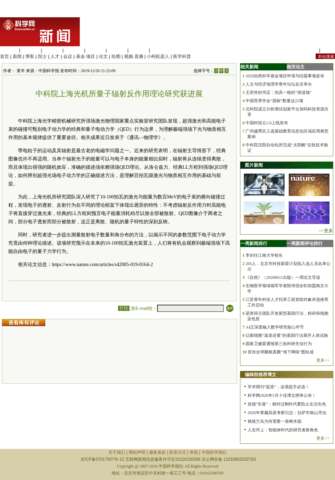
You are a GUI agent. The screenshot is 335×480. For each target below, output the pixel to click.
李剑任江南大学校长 (264, 255)
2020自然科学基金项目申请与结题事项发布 (285, 76)
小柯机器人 (158, 56)
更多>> (322, 360)
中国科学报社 (214, 452)
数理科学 (139, 50)
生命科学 (9, 50)
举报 (194, 452)
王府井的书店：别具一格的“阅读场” (279, 92)
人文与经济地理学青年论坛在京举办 (279, 84)
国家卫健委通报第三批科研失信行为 (279, 343)
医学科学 (31, 50)
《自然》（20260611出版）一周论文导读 (283, 277)
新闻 (17, 56)
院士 (42, 56)
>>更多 (326, 230)
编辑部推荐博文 (260, 374)
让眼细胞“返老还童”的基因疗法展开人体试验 (287, 335)
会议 (67, 56)
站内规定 (309, 50)
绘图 (116, 56)
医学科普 (182, 56)
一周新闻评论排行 (305, 243)
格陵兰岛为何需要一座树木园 (275, 421)
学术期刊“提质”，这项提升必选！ (278, 386)
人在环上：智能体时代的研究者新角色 (283, 430)
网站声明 (137, 452)
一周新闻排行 (253, 243)
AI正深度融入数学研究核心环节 (275, 327)
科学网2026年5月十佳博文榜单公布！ (282, 395)
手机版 (328, 50)
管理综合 (160, 50)
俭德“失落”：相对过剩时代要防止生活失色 (287, 404)
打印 (124, 308)
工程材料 (74, 50)
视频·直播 (133, 56)
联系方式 (177, 452)
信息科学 (95, 50)
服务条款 (157, 452)
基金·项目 (85, 56)
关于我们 (116, 452)
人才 (54, 56)
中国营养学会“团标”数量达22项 (274, 100)
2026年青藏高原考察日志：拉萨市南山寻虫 (287, 412)
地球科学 (117, 50)
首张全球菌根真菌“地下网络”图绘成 (281, 352)
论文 (103, 56)
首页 (4, 56)
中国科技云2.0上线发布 (267, 122)
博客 (29, 56)
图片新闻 (254, 165)
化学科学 (52, 50)
